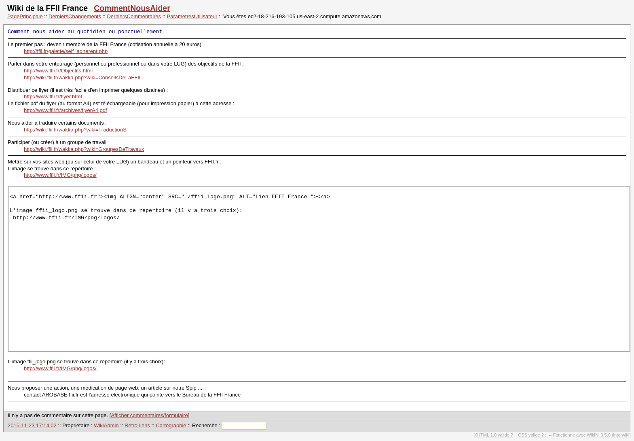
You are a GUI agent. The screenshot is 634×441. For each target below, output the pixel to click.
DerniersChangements (75, 16)
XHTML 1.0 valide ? (493, 435)
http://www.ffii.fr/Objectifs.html (58, 71)
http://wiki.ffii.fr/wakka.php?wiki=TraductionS (75, 130)
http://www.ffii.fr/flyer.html (53, 96)
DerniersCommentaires (134, 16)
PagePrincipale (24, 16)
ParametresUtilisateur (192, 16)
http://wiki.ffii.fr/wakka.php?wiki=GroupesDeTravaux (84, 149)
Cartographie (171, 425)
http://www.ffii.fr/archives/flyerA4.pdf (65, 110)
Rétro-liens (137, 425)
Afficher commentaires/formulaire (149, 415)
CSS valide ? (531, 435)
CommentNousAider (132, 8)
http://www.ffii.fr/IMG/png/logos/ (60, 175)
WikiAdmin (106, 425)
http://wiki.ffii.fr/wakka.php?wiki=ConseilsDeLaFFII (82, 77)
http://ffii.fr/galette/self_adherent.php (66, 51)
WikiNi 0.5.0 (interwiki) (609, 435)
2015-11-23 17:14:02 (32, 425)
